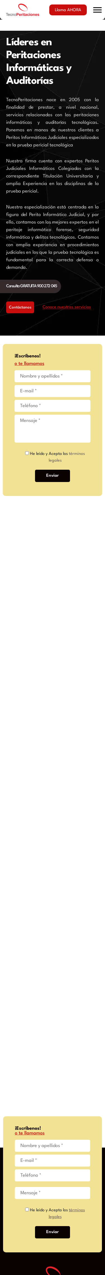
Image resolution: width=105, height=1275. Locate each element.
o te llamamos (29, 363)
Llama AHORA (68, 10)
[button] (97, 10)
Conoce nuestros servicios (67, 307)
